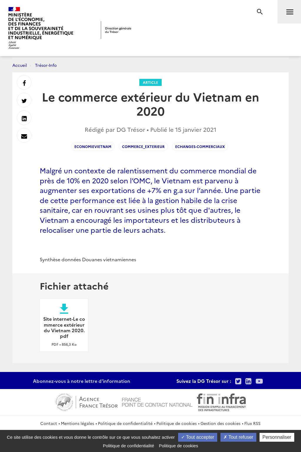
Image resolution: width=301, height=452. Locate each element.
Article (150, 82)
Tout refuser (238, 437)
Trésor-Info (46, 65)
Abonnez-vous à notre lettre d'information (81, 380)
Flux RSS (252, 423)
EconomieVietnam (92, 146)
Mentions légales (77, 423)
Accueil (19, 65)
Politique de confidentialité (125, 423)
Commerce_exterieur (143, 146)
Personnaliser (276, 437)
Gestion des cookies (220, 423)
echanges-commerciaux (200, 146)
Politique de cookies (176, 423)
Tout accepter (197, 437)
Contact (48, 423)
